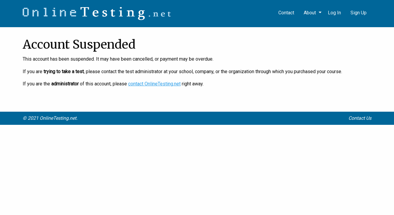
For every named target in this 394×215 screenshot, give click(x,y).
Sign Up (358, 13)
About (310, 13)
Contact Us (359, 118)
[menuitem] (358, 12)
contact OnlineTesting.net (154, 84)
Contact (286, 13)
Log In (334, 13)
